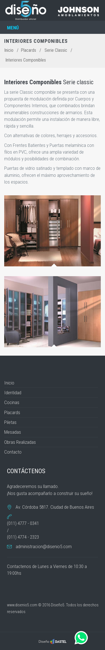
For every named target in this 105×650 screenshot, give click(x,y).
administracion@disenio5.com (44, 546)
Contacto (13, 452)
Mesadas (12, 432)
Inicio (8, 50)
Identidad (12, 392)
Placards (28, 50)
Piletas (10, 422)
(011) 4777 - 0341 (23, 523)
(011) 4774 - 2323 (23, 537)
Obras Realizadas (20, 442)
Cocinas (11, 402)
